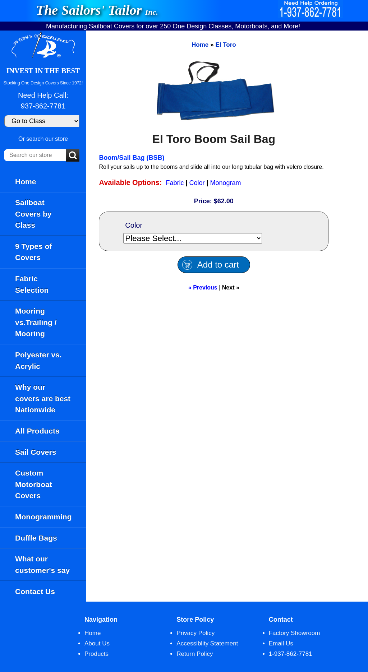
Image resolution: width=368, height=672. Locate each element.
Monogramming (43, 517)
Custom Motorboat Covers (33, 484)
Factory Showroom (294, 633)
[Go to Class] (41, 121)
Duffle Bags (36, 538)
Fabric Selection (32, 284)
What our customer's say (42, 564)
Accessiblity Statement (207, 643)
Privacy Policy (195, 633)
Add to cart (218, 264)
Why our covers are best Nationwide (42, 398)
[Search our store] (35, 155)
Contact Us (35, 591)
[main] (227, 316)
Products (96, 653)
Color (197, 182)
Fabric (175, 182)
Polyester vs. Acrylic (38, 360)
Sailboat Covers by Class (33, 213)
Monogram (225, 182)
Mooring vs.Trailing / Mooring (36, 322)
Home (25, 181)
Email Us (281, 643)
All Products (37, 431)
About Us (97, 643)
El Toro (225, 44)
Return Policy (194, 653)
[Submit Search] (72, 156)
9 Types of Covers (33, 252)
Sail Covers (35, 452)
